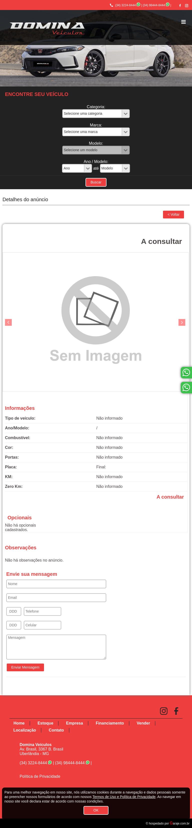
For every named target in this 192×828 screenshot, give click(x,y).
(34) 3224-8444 (125, 5)
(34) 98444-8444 (154, 5)
